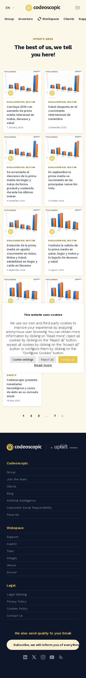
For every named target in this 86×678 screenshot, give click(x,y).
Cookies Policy (17, 608)
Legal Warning (17, 594)
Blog (10, 493)
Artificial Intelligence (21, 500)
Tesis (10, 551)
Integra (12, 558)
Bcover (12, 572)
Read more (43, 365)
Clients (68, 19)
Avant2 (11, 544)
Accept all (68, 359)
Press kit (13, 514)
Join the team (17, 479)
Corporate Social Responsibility (29, 507)
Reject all (47, 359)
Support (12, 537)
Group (9, 19)
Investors (25, 19)
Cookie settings (22, 359)
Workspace (48, 19)
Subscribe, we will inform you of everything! (46, 645)
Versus (11, 565)
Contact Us (15, 615)
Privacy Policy (16, 601)
